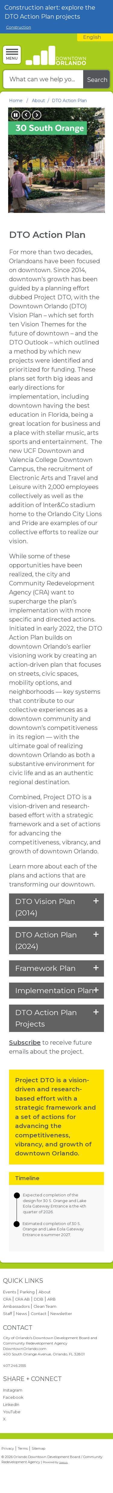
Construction (18, 27)
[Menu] (12, 54)
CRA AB (22, 1299)
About (38, 100)
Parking (27, 1292)
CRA (7, 1299)
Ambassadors (16, 1306)
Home (16, 100)
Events (9, 1292)
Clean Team (44, 1306)
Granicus (63, 1462)
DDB (38, 1299)
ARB (51, 1299)
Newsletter (61, 1313)
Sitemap (38, 1448)
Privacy (8, 1448)
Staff (7, 1313)
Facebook (13, 1397)
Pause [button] (15, 115)
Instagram (12, 1390)
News (21, 1313)
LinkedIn (11, 1404)
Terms (23, 1448)
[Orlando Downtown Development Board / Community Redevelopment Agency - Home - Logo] (55, 56)
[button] (56, 907)
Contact (38, 1313)
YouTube (11, 1412)
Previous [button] (26, 115)
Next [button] (36, 115)
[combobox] (95, 37)
